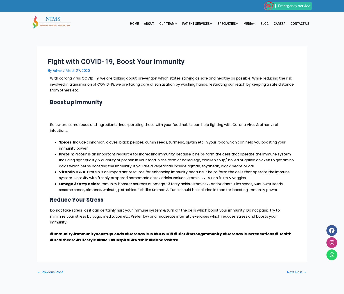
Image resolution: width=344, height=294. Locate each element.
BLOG (264, 24)
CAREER (279, 24)
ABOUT (147, 24)
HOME (133, 24)
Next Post (296, 272)
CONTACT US (299, 24)
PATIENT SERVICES (197, 24)
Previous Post (51, 272)
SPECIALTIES (228, 24)
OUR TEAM (167, 24)
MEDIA (249, 24)
